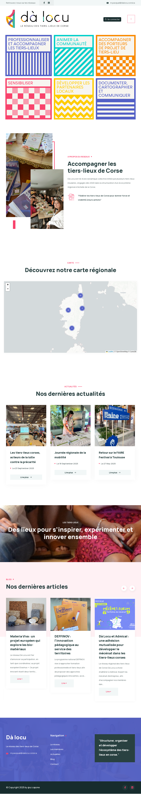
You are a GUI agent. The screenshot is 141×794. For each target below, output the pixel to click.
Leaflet (109, 351)
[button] (72, 328)
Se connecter (112, 19)
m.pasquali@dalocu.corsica (122, 3)
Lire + (19, 679)
